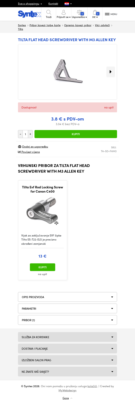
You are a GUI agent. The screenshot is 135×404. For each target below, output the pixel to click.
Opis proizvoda (33, 297)
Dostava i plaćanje (35, 349)
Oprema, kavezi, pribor (77, 25)
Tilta (20, 29)
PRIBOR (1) (28, 320)
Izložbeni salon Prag (36, 360)
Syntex (22, 25)
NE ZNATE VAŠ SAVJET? (35, 372)
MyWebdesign (67, 390)
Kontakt (53, 3)
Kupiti (76, 134)
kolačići (92, 386)
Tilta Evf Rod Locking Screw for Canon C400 (42, 189)
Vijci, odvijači (102, 25)
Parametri (29, 309)
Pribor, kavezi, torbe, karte (45, 25)
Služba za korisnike (35, 337)
